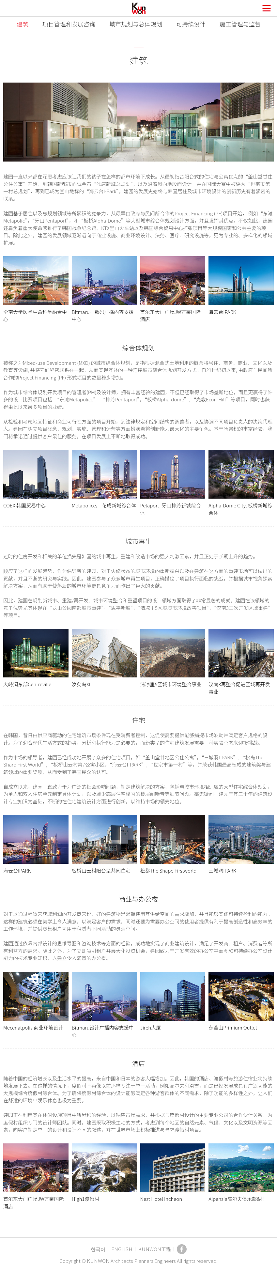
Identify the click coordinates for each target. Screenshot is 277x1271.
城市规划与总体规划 (135, 24)
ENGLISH (121, 1249)
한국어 (98, 1249)
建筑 (22, 24)
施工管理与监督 (240, 24)
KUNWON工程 (154, 1249)
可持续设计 (191, 24)
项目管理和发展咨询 (68, 24)
